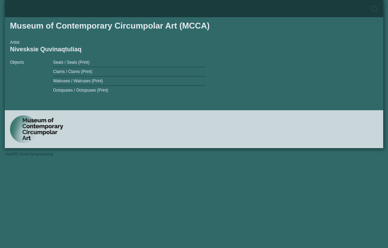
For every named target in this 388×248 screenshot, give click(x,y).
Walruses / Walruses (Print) (78, 81)
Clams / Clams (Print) (72, 71)
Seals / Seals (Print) (71, 62)
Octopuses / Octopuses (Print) (80, 90)
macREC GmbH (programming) (29, 154)
